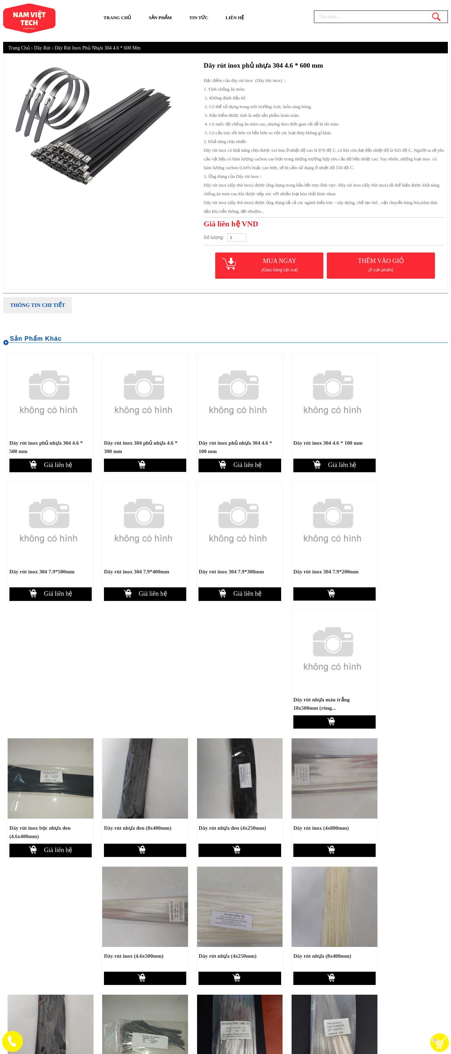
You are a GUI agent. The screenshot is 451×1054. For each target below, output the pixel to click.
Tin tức (198, 17)
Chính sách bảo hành (279, 989)
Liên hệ (235, 17)
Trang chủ (117, 17)
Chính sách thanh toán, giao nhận (292, 965)
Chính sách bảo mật (278, 977)
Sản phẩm (160, 17)
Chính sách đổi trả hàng (283, 1001)
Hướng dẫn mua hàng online (287, 953)
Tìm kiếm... (436, 17)
